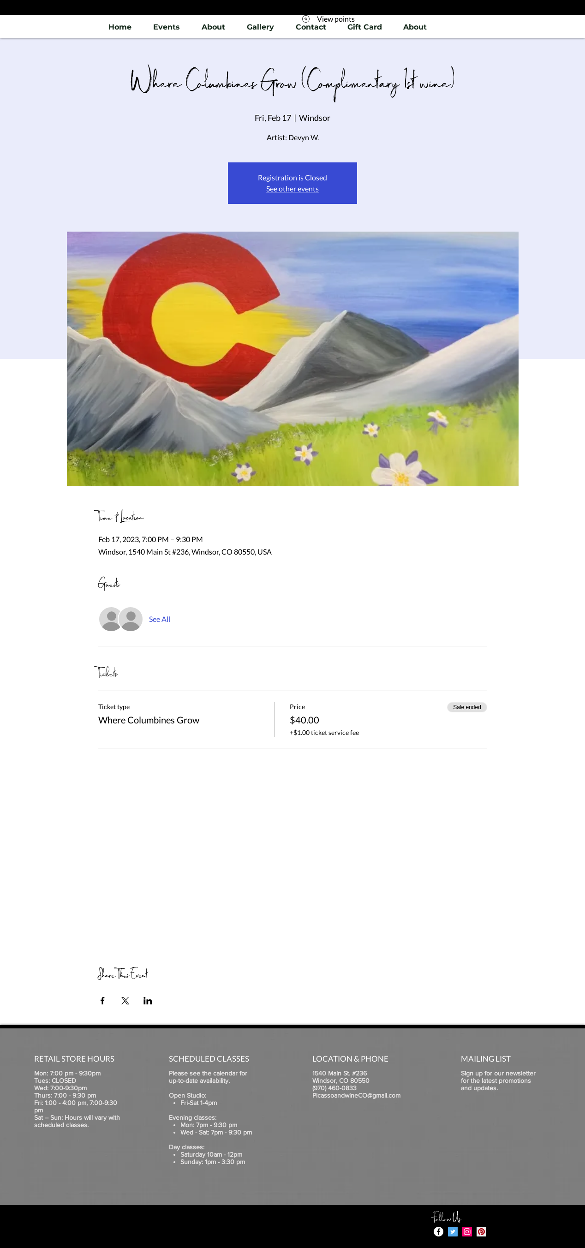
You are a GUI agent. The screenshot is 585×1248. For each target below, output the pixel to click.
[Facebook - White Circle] (438, 1231)
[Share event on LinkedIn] (147, 1000)
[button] (260, 27)
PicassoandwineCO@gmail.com (356, 1095)
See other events (292, 188)
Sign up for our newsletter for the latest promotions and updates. (498, 1080)
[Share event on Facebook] (102, 1000)
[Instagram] (467, 1231)
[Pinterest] (481, 1231)
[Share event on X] (125, 1000)
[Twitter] (453, 1231)
